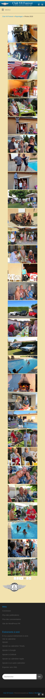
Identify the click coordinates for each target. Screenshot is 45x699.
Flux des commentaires (11, 619)
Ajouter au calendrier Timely (13, 646)
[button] (5, 642)
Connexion (6, 611)
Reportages (19, 16)
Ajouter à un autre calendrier (13, 663)
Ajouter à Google (9, 650)
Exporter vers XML (9, 667)
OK (38, 676)
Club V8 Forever (7, 16)
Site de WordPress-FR (11, 623)
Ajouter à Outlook (9, 654)
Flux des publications (10, 615)
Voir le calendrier (9, 639)
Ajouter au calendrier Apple (13, 659)
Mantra (31, 693)
